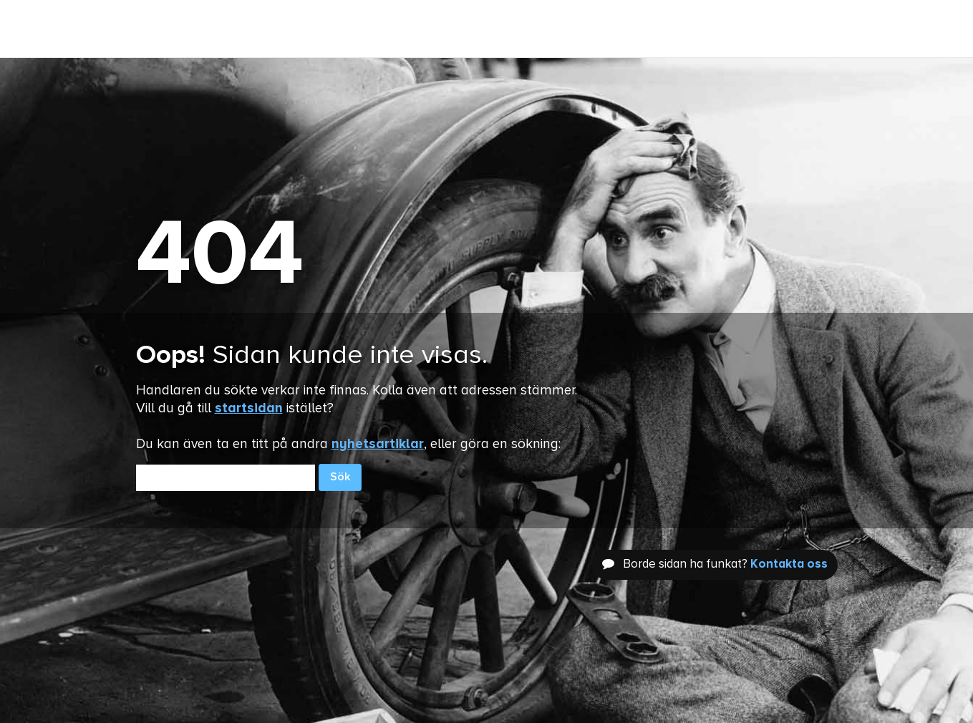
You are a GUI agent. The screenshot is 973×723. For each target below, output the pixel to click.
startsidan (249, 408)
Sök (340, 477)
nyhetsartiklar (377, 444)
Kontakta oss (789, 564)
